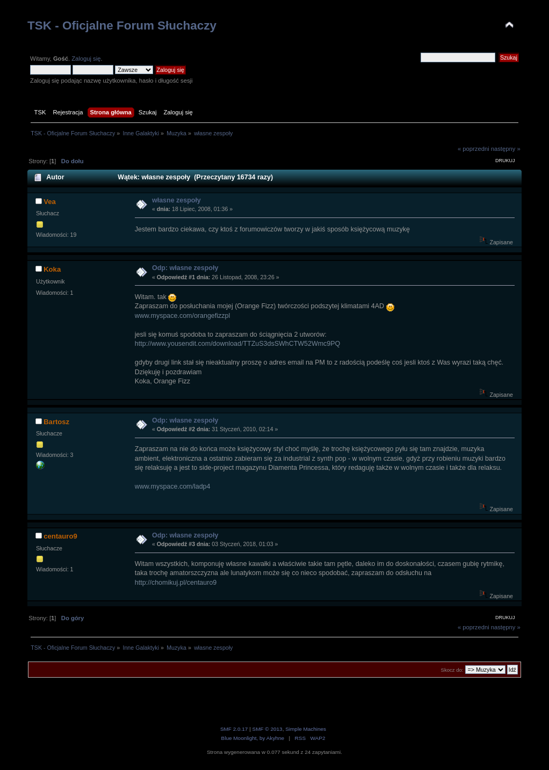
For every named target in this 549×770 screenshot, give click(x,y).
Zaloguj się (85, 58)
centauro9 (60, 536)
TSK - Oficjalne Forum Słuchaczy (121, 25)
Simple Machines (305, 729)
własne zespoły (176, 200)
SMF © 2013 (267, 729)
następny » (506, 149)
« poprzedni (473, 149)
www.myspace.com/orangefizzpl (182, 315)
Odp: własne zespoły (185, 268)
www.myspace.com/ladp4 (173, 486)
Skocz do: (452, 670)
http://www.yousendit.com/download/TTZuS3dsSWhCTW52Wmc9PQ (238, 343)
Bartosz (56, 422)
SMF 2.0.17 (234, 729)
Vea (50, 202)
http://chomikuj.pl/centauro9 (175, 582)
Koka (52, 269)
